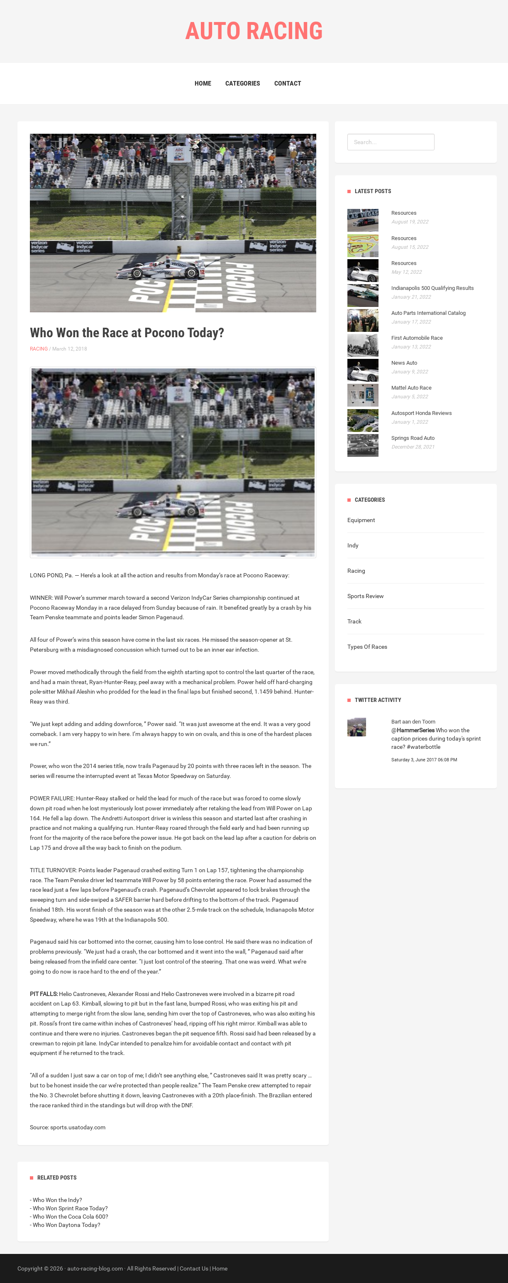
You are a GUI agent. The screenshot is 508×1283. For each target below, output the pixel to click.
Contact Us (194, 1268)
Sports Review (365, 596)
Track (354, 621)
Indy (353, 545)
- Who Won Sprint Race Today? (69, 1208)
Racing (39, 349)
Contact (287, 83)
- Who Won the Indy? (56, 1200)
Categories (242, 83)
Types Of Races (367, 646)
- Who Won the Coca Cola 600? (69, 1216)
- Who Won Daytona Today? (65, 1225)
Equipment (361, 520)
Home (203, 83)
